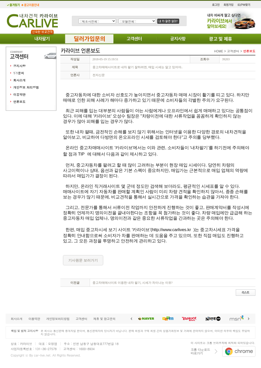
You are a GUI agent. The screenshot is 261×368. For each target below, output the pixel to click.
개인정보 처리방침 (26, 87)
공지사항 (19, 66)
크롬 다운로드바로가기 (200, 351)
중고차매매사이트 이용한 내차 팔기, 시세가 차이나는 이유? (133, 282)
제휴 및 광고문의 (104, 318)
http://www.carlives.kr (171, 229)
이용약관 (19, 94)
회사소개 (19, 80)
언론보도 (19, 101)
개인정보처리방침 (57, 318)
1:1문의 (18, 73)
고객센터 (81, 318)
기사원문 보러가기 (83, 260)
